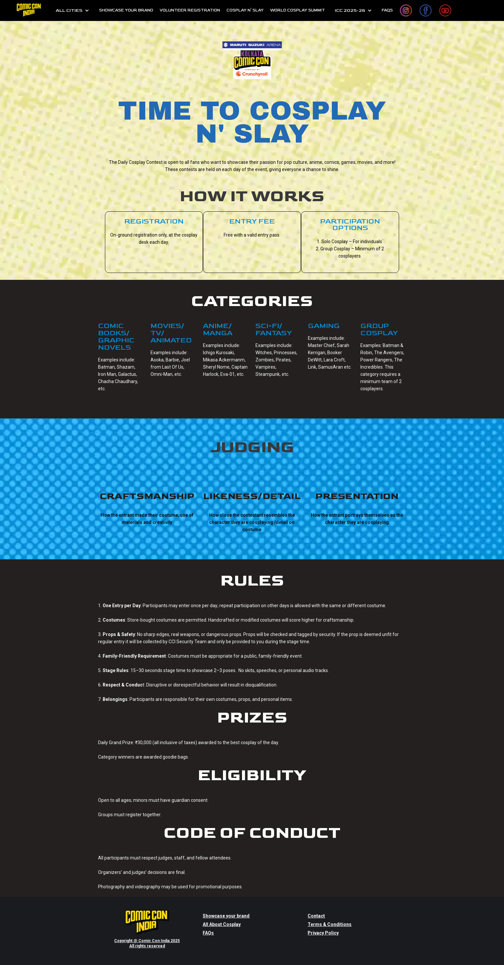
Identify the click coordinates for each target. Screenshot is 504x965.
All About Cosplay (222, 924)
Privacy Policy (323, 933)
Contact (316, 915)
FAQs (208, 933)
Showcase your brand (226, 915)
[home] (29, 10)
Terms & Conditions (330, 924)
